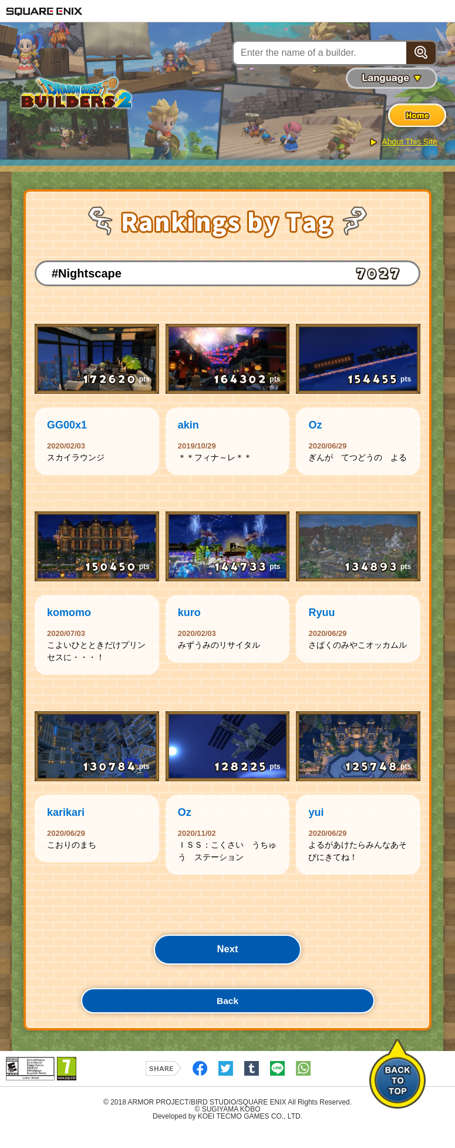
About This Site (409, 141)
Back (227, 1015)
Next (227, 960)
